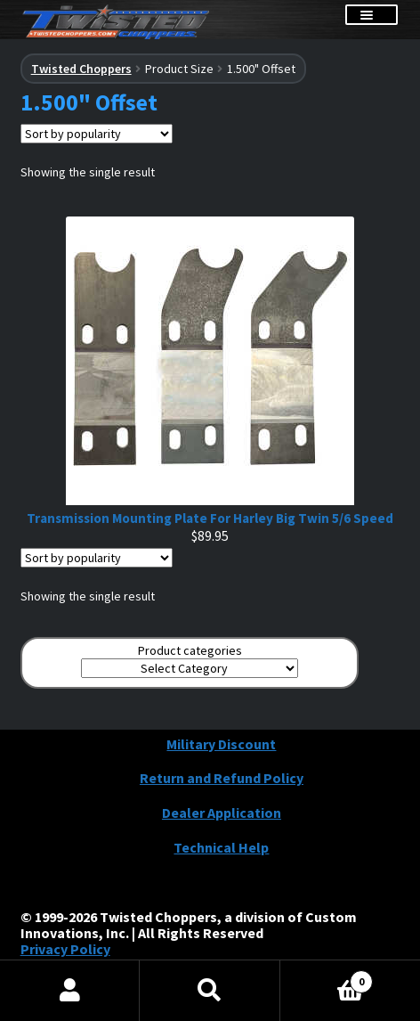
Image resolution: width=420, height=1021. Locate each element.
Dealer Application (221, 812)
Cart (327, 976)
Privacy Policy (65, 949)
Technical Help (221, 847)
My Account (70, 990)
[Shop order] (96, 133)
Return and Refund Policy (221, 778)
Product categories (190, 650)
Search (209, 990)
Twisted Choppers (81, 69)
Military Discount (221, 744)
